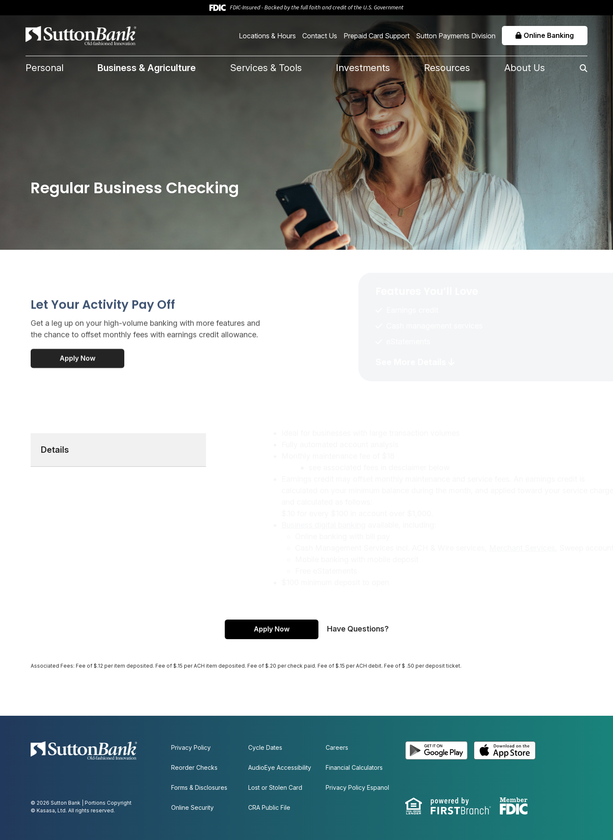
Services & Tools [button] (266, 67)
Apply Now (77, 393)
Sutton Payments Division (456, 35)
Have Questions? (358, 628)
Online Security (192, 807)
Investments (363, 67)
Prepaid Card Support (377, 35)
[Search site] (566, 68)
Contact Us (319, 35)
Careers (337, 747)
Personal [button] (44, 67)
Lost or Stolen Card (275, 787)
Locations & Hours (267, 35)
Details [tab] (55, 484)
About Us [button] (524, 67)
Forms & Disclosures (199, 787)
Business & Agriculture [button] (146, 67)
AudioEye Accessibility (279, 767)
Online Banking (549, 35)
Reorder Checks (194, 767)
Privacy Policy (191, 747)
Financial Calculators (354, 767)
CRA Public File (269, 807)
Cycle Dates (265, 747)
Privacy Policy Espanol (357, 787)
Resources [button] (447, 67)
